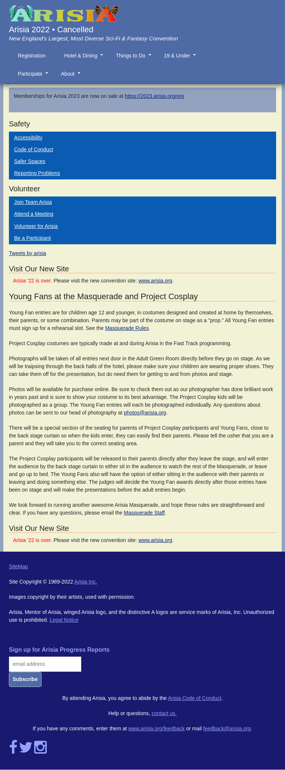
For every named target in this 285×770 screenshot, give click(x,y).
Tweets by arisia (27, 253)
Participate (34, 77)
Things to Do (135, 59)
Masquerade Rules (127, 328)
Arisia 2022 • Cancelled (51, 29)
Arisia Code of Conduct (195, 698)
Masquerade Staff (144, 513)
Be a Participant (32, 238)
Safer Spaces (29, 161)
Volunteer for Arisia (36, 226)
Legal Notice (64, 620)
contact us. (164, 713)
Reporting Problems (37, 173)
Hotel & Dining (85, 59)
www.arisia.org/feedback (156, 728)
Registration (32, 56)
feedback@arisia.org (227, 728)
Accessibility (28, 138)
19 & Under (181, 59)
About (72, 77)
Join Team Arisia (33, 202)
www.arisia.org (155, 281)
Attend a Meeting (33, 214)
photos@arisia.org (145, 413)
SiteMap (18, 566)
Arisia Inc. (85, 582)
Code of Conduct (33, 149)
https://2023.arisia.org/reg (154, 96)
